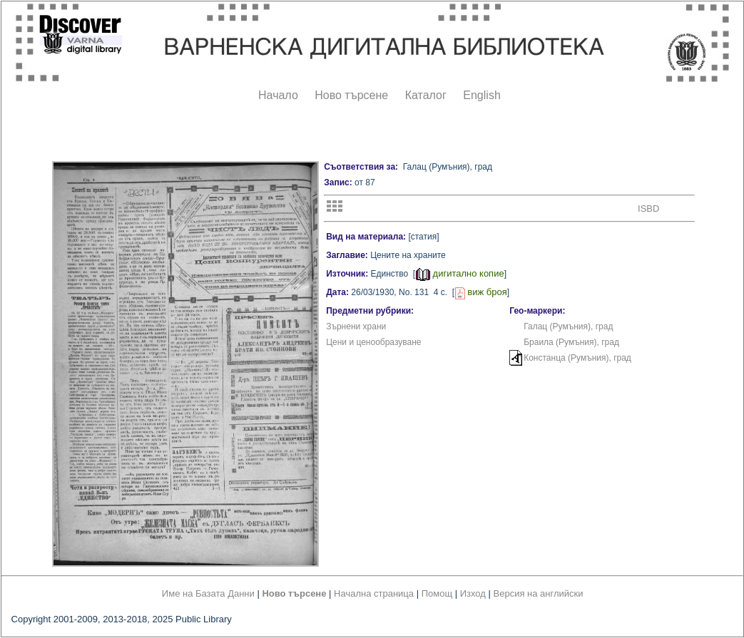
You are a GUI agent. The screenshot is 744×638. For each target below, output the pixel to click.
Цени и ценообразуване (373, 342)
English (481, 95)
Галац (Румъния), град (568, 326)
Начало (278, 95)
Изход (473, 593)
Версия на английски (539, 593)
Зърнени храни (356, 326)
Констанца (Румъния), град (577, 358)
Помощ (437, 593)
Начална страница (374, 593)
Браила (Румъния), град (571, 342)
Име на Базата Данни (208, 593)
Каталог (426, 95)
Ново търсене (351, 95)
